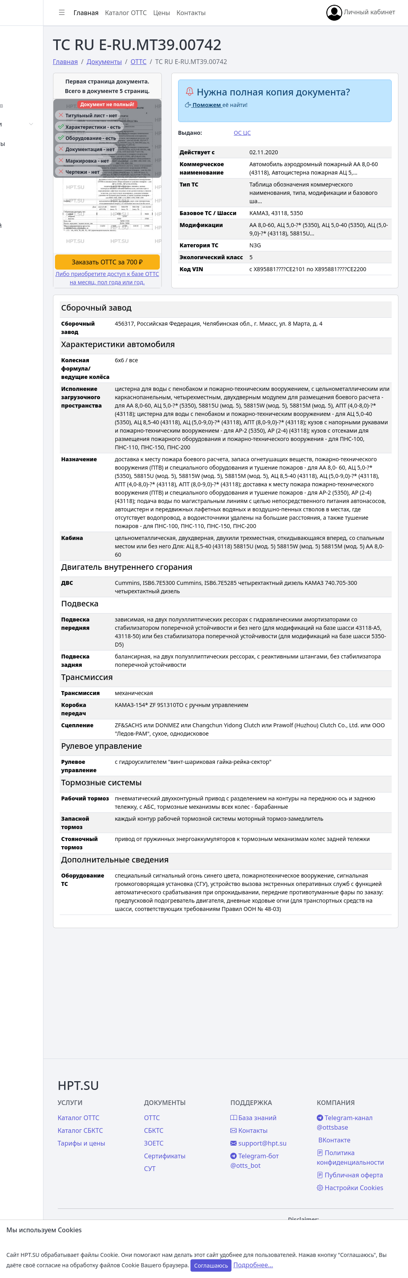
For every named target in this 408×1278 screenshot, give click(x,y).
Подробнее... (253, 1265)
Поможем (243, 116)
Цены (24, 206)
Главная (28, 38)
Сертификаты (37, 143)
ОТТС (196, 1082)
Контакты (30, 245)
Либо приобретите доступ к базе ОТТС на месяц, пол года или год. (156, 310)
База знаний (35, 225)
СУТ (22, 163)
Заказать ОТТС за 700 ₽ (156, 290)
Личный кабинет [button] (360, 13)
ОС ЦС (271, 144)
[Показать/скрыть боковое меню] (120, 12)
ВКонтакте (349, 1104)
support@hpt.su (288, 1107)
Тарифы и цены (140, 1107)
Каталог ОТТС (185, 12)
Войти (25, 58)
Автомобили (35, 124)
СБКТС (198, 1094)
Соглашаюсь (211, 1265)
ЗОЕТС (198, 1107)
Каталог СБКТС (139, 1094)
